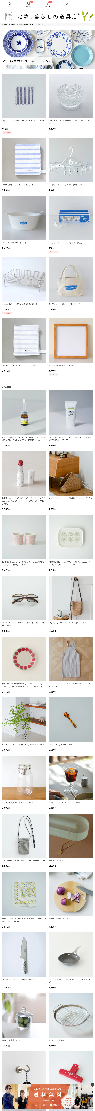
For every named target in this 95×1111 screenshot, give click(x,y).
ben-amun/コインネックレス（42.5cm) (64, 860)
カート (66, 7)
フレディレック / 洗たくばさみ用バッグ (64, 304)
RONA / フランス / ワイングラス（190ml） (65, 802)
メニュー (85, 6)
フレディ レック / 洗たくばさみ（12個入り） (65, 242)
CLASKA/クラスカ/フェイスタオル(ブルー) (19, 184)
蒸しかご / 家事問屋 (56, 1040)
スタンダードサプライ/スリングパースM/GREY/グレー (23, 860)
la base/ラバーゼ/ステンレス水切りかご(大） (19, 304)
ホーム (9, 7)
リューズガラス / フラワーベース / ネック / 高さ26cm (23, 744)
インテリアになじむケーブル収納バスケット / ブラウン (70, 498)
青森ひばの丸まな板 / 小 (58, 918)
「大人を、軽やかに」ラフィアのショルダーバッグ (68, 622)
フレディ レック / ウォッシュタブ (15, 242)
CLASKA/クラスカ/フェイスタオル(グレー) (19, 365)
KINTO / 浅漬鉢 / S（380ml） (12, 1040)
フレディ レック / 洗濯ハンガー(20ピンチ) (65, 184)
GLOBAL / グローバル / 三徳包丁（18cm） (18, 979)
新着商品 (28, 7)
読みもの (47, 7)
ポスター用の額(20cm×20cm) (61, 365)
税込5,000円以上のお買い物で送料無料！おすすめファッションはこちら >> (27, 24)
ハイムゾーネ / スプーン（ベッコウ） (62, 744)
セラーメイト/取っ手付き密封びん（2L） (17, 802)
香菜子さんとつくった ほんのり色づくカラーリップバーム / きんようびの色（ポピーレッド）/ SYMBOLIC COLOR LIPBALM (24, 501)
